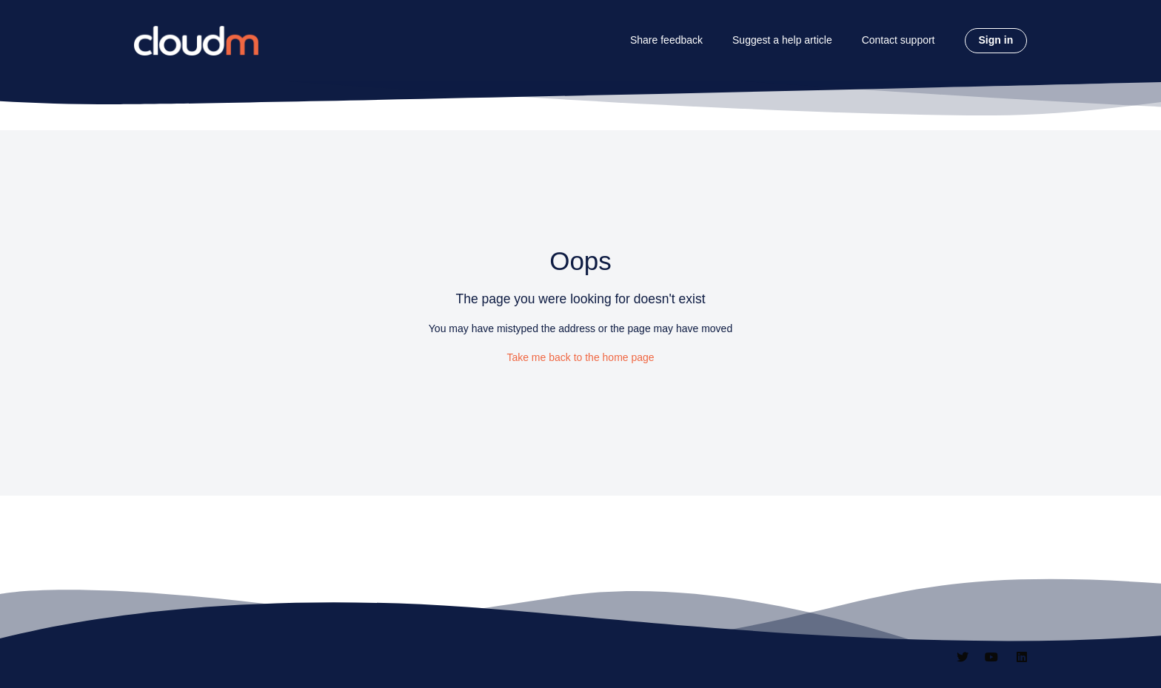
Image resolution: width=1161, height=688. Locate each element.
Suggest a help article (782, 40)
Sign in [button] (996, 40)
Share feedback (666, 40)
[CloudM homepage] (196, 40)
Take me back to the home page (580, 357)
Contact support (898, 40)
